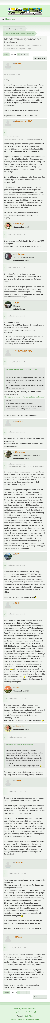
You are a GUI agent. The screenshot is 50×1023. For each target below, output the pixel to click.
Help (15, 1012)
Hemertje (19, 223)
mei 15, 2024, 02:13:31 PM (17, 873)
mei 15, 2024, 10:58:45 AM (16, 614)
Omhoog (6, 992)
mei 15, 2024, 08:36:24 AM (16, 316)
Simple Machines (32, 1019)
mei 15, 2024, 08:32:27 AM (16, 267)
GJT (17, 554)
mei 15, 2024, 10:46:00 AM (16, 565)
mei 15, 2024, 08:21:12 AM (16, 234)
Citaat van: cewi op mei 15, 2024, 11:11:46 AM (20, 745)
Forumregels (22, 1012)
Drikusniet (20, 254)
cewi (17, 687)
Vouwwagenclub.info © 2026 (25, 1009)
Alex (17, 302)
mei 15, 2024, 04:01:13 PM (17, 947)
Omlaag (6, 54)
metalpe (19, 862)
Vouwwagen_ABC (23, 121)
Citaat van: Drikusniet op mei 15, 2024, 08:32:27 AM (22, 369)
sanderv (19, 421)
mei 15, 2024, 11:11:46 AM (17, 698)
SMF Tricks (29, 1016)
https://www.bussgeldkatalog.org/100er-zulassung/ (24, 397)
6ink (17, 603)
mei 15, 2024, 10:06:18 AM (16, 432)
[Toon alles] (5, 29)
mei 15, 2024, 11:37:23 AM (17, 791)
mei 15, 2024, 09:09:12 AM (16, 362)
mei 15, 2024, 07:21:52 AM (12, 137)
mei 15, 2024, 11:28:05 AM (17, 737)
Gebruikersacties (39, 58)
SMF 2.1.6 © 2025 (18, 1019)
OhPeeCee (20, 452)
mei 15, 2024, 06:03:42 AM (12, 74)
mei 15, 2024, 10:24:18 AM (16, 464)
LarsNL (18, 780)
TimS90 (18, 63)
